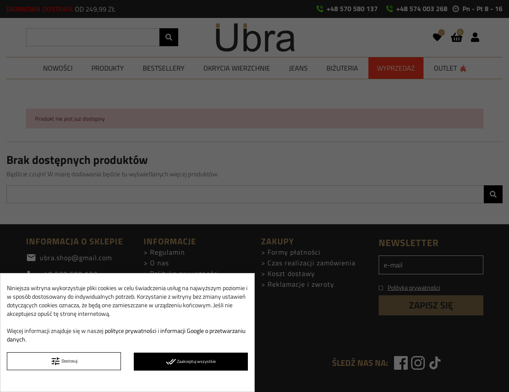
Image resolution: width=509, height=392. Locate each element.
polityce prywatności (130, 330)
